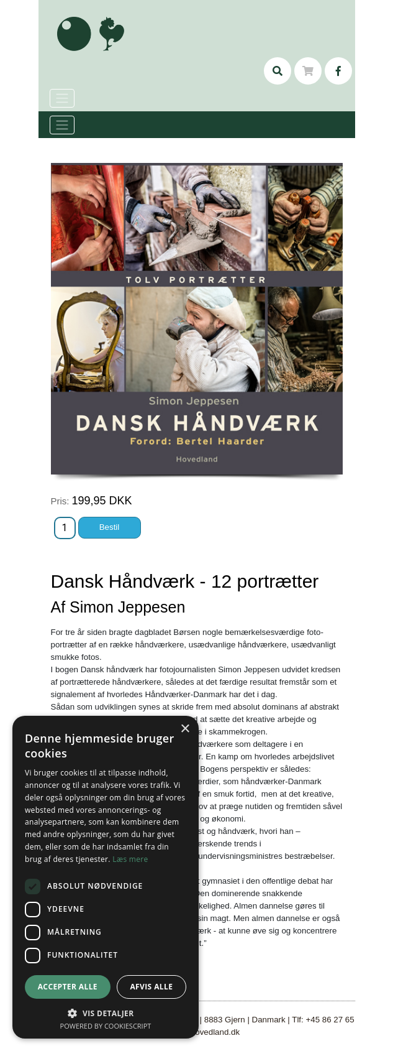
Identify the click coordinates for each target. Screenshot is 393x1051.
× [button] (184, 729)
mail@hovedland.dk (203, 1032)
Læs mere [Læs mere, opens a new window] (130, 859)
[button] (105, 1013)
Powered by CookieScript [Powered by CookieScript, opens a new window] (105, 1025)
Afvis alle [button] (151, 986)
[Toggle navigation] (62, 125)
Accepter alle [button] (67, 986)
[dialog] (105, 877)
